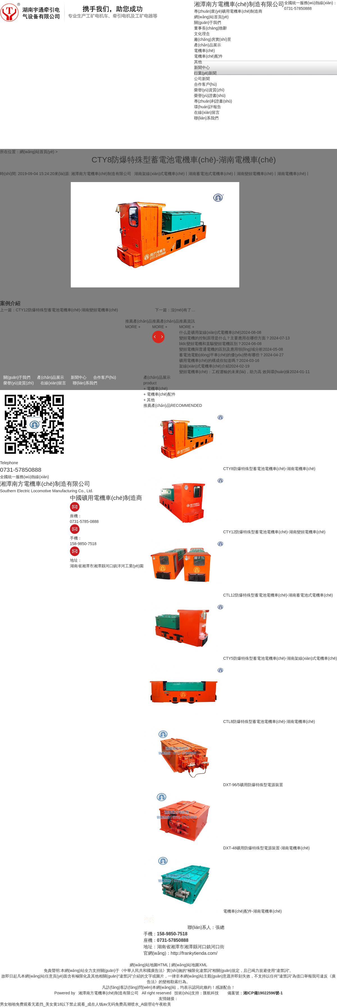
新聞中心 (78, 377)
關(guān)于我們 (16, 377)
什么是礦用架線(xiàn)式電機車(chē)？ (210, 332)
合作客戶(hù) (104, 377)
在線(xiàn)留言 (53, 383)
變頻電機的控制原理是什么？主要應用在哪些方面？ (224, 338)
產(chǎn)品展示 (50, 377)
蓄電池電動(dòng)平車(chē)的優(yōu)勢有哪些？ (221, 355)
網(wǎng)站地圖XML (189, 965)
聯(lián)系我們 (85, 383)
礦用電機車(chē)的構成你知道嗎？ (209, 360)
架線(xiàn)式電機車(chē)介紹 (204, 366)
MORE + (186, 327)
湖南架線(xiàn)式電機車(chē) (159, 173)
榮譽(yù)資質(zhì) (18, 383)
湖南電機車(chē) (291, 173)
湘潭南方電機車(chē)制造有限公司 (108, 993)
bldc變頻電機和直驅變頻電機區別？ (210, 343)
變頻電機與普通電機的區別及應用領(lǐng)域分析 (221, 349)
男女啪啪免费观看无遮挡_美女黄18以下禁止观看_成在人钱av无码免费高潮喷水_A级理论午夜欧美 (85, 1004)
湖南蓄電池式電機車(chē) (210, 173)
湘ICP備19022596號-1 (263, 993)
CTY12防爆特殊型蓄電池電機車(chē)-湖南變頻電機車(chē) (67, 310)
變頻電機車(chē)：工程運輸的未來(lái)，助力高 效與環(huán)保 (234, 371)
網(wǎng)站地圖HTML (149, 965)
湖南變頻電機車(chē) (255, 173)
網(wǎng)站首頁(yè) (37, 151)
